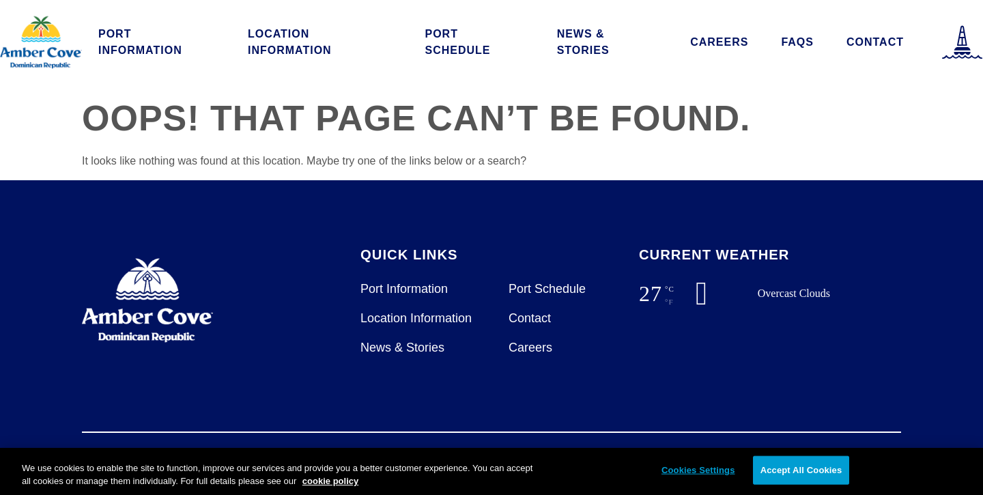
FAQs (797, 42)
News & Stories (583, 42)
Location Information (290, 42)
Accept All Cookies (801, 470)
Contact (875, 42)
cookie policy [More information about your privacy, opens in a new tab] (330, 481)
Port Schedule (458, 42)
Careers (719, 42)
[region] (491, 471)
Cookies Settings (698, 470)
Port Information (140, 42)
